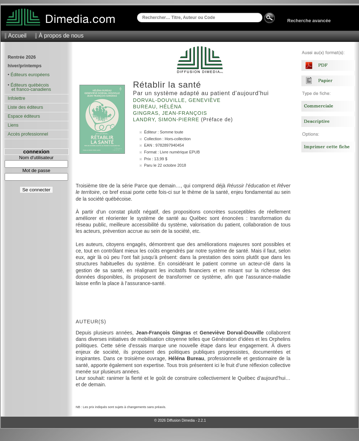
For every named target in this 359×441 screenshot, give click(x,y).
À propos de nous (61, 36)
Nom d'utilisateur (36, 157)
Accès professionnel (28, 134)
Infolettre (16, 98)
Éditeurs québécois (29, 85)
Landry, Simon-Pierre (167, 119)
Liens (13, 125)
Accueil (17, 36)
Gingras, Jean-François (171, 113)
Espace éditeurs (24, 116)
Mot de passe (36, 170)
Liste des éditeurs (25, 107)
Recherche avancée (309, 20)
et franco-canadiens (29, 89)
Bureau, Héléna (158, 106)
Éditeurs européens (29, 74)
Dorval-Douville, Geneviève (178, 100)
